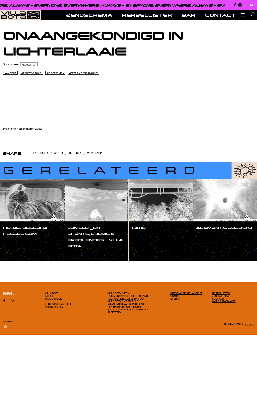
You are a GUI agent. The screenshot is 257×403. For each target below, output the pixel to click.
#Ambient (10, 73)
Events (175, 298)
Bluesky (75, 153)
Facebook (40, 153)
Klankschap (29, 64)
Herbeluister (147, 15)
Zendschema (89, 15)
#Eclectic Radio (31, 73)
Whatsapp (94, 153)
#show (12, 242)
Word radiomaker (224, 301)
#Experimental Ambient (83, 73)
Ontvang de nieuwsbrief (186, 293)
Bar (189, 15)
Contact (220, 15)
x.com (58, 153)
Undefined (249, 324)
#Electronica (55, 73)
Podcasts (218, 298)
